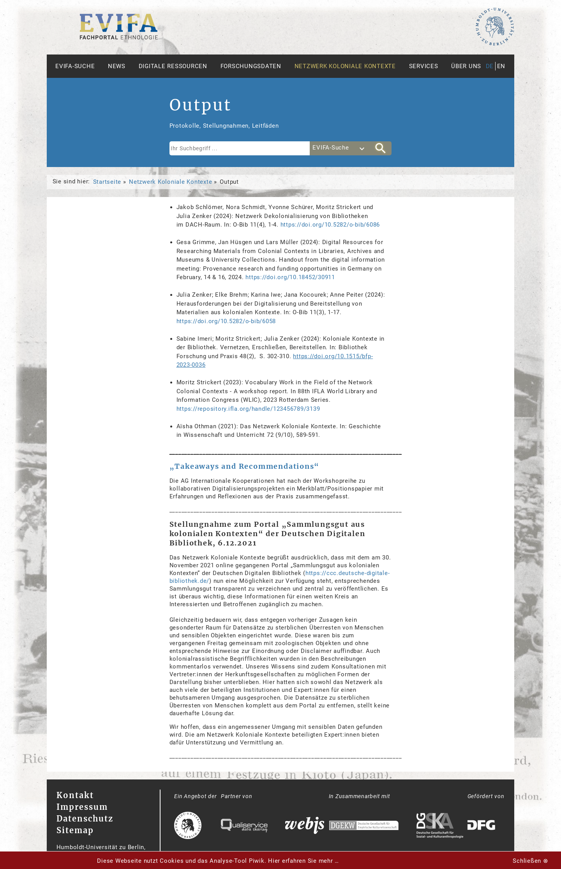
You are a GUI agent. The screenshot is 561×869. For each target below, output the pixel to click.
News (116, 66)
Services (423, 66)
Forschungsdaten (251, 66)
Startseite (107, 181)
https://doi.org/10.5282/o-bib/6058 (226, 321)
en (501, 66)
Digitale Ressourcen (173, 66)
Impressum (82, 807)
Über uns (466, 66)
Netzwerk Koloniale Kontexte (345, 66)
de (490, 66)
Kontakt (75, 795)
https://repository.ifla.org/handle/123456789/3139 (248, 408)
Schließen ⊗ (530, 860)
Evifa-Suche (75, 66)
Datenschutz (84, 818)
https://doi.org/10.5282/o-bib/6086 (330, 224)
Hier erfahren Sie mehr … (303, 860)
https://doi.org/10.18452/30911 (290, 277)
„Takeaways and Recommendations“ (244, 466)
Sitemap (75, 830)
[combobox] (340, 148)
